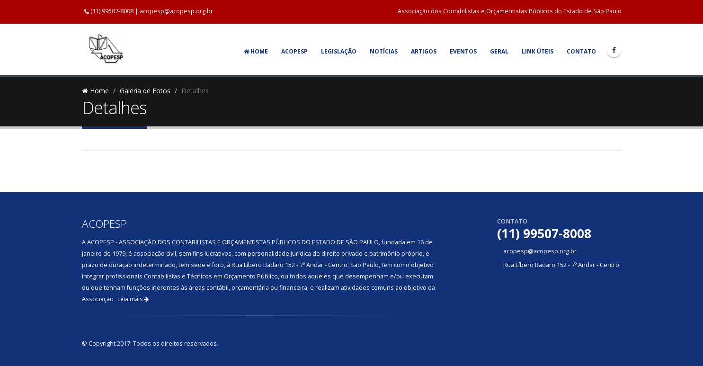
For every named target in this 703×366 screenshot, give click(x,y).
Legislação (338, 51)
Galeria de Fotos (145, 90)
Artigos (423, 51)
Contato (581, 51)
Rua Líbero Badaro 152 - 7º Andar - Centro (561, 265)
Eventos (463, 51)
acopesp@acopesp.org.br (176, 11)
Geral (499, 51)
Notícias (384, 51)
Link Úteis (537, 51)
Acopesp (294, 51)
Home (256, 51)
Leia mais (133, 299)
